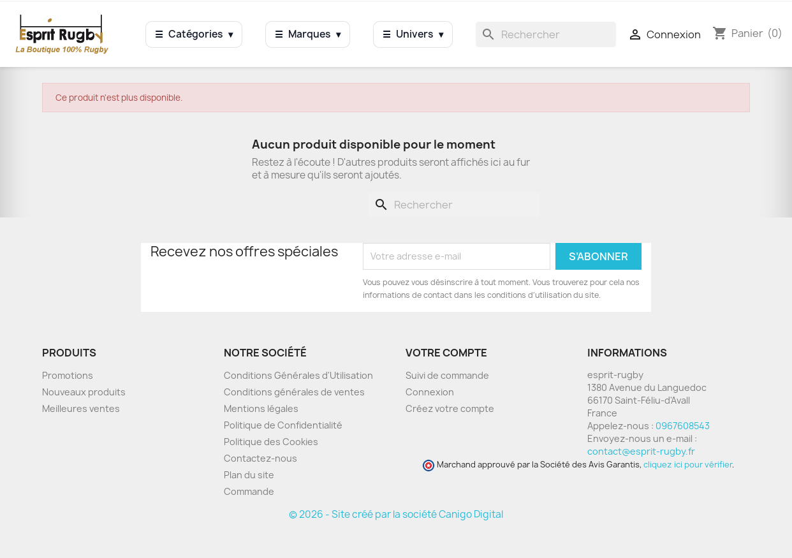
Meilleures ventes (81, 408)
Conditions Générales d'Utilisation (298, 375)
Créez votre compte (450, 408)
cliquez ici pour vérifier (687, 464)
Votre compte (446, 353)
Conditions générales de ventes (294, 392)
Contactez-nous (260, 458)
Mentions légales (261, 408)
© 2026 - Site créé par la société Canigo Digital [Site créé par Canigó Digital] (396, 514)
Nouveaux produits (84, 392)
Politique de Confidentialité (283, 425)
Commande (249, 491)
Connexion (430, 392)
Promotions (67, 375)
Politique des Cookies (271, 442)
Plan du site (249, 475)
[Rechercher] (546, 34)
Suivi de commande (447, 375)
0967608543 (683, 426)
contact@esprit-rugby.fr (641, 451)
